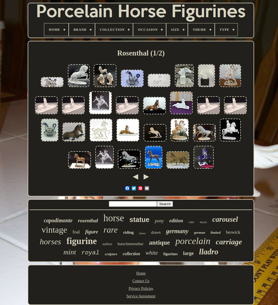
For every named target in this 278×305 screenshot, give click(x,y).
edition (176, 220)
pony (159, 220)
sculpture (111, 254)
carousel (225, 219)
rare (110, 230)
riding (128, 232)
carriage (229, 242)
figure (91, 232)
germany (177, 231)
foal (76, 232)
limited (216, 232)
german (199, 232)
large (188, 253)
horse (113, 218)
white (152, 252)
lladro (208, 251)
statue (139, 219)
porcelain (192, 241)
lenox (142, 233)
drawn (155, 232)
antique (159, 242)
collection (131, 253)
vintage (54, 230)
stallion (107, 244)
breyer (203, 222)
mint (70, 252)
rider (191, 222)
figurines (170, 254)
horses (50, 241)
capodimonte (58, 220)
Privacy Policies (141, 288)
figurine (82, 241)
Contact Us (141, 281)
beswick (233, 232)
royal (90, 252)
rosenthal (88, 220)
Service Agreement (141, 296)
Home (141, 273)
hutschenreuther (131, 244)
